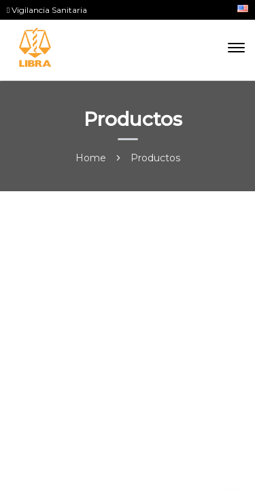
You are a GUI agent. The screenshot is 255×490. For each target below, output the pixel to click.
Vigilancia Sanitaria (47, 10)
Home (90, 158)
